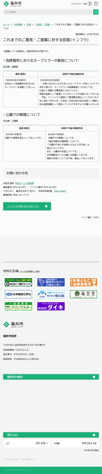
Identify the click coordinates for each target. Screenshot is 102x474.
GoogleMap (8, 349)
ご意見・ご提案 (42, 24)
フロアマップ (22, 349)
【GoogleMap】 (60, 191)
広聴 (29, 24)
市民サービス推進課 (24, 183)
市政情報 (18, 24)
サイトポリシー (28, 459)
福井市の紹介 (15, 376)
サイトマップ (11, 459)
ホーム (6, 24)
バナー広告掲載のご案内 (29, 271)
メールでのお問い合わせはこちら (23, 206)
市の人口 (12, 434)
